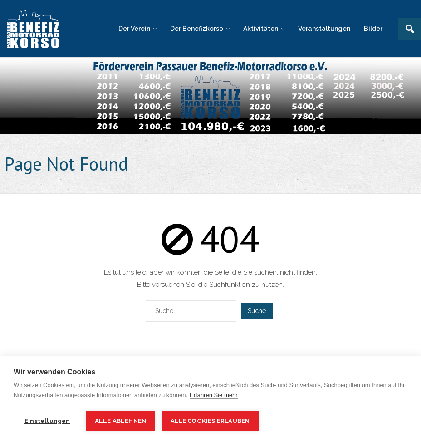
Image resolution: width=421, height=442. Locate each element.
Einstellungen (47, 420)
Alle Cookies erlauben (210, 420)
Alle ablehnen (121, 420)
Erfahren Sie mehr (214, 395)
